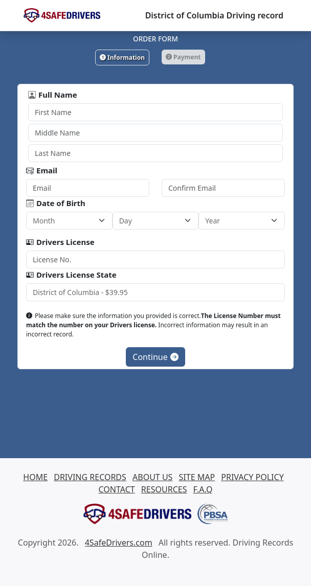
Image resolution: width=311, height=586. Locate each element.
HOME (35, 477)
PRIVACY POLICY (252, 477)
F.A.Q (203, 489)
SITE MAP (197, 477)
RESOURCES (164, 489)
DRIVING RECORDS (90, 477)
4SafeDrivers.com (118, 542)
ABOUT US (152, 477)
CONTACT (117, 489)
